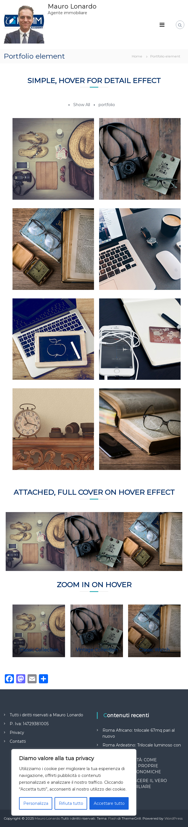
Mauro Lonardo (72, 6)
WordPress (173, 818)
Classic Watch (154, 650)
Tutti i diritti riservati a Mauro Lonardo (46, 714)
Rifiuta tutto (71, 803)
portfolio (107, 104)
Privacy (17, 732)
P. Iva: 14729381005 (29, 723)
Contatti (18, 741)
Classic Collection (39, 650)
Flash (112, 818)
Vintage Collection (97, 650)
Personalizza (35, 803)
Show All (81, 104)
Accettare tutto (109, 803)
